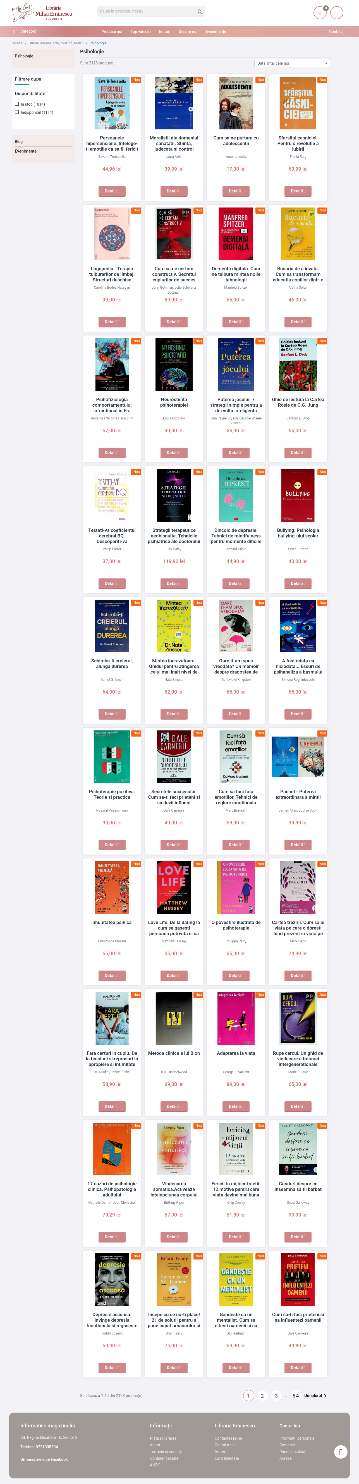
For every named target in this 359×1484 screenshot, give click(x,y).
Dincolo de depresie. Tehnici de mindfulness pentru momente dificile (236, 536)
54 (296, 1396)
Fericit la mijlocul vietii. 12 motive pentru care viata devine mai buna (236, 1189)
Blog (19, 141)
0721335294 (47, 1447)
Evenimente (26, 151)
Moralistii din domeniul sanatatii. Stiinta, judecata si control (174, 143)
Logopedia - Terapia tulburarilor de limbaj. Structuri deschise (112, 274)
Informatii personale (296, 1438)
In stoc (33, 104)
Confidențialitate (164, 1458)
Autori (220, 1451)
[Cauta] (151, 11)
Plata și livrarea (163, 1438)
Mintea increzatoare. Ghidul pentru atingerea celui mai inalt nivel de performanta (174, 666)
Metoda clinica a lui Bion (174, 1053)
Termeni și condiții (166, 1451)
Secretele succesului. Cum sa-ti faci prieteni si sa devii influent (174, 797)
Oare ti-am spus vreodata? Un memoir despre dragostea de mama (236, 666)
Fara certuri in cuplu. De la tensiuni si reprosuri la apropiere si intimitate (112, 1059)
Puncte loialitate (293, 1451)
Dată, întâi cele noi (293, 63)
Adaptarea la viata (236, 1053)
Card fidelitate (227, 1458)
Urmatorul (316, 1396)
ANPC (155, 1465)
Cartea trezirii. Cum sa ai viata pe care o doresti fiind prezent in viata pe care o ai (298, 928)
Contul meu (224, 1445)
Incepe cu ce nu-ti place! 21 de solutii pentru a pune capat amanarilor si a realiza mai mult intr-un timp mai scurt (174, 1325)
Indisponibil (37, 112)
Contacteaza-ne (228, 1438)
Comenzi (287, 1445)
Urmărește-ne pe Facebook (44, 1459)
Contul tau (289, 1425)
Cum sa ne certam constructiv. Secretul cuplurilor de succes (174, 274)
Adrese (285, 1458)
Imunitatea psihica (112, 922)
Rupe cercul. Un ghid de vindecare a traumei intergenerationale (298, 1059)
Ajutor (155, 1445)
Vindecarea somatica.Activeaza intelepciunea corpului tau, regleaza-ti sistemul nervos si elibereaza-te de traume (174, 1194)
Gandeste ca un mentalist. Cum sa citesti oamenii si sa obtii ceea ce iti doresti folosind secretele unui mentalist (236, 1325)
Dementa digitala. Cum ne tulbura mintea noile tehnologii (236, 274)
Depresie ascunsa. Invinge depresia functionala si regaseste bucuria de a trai (112, 1320)
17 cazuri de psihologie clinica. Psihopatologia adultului (112, 1189)
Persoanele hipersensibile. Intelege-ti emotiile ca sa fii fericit (112, 143)
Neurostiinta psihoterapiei (174, 399)
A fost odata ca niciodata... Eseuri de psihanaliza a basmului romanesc (298, 666)
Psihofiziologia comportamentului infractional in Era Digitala (112, 405)
